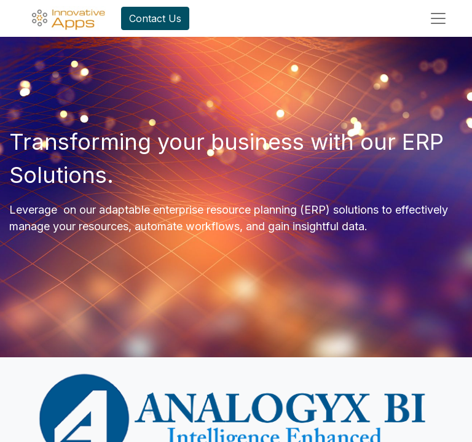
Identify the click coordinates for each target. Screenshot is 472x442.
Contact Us (155, 18)
